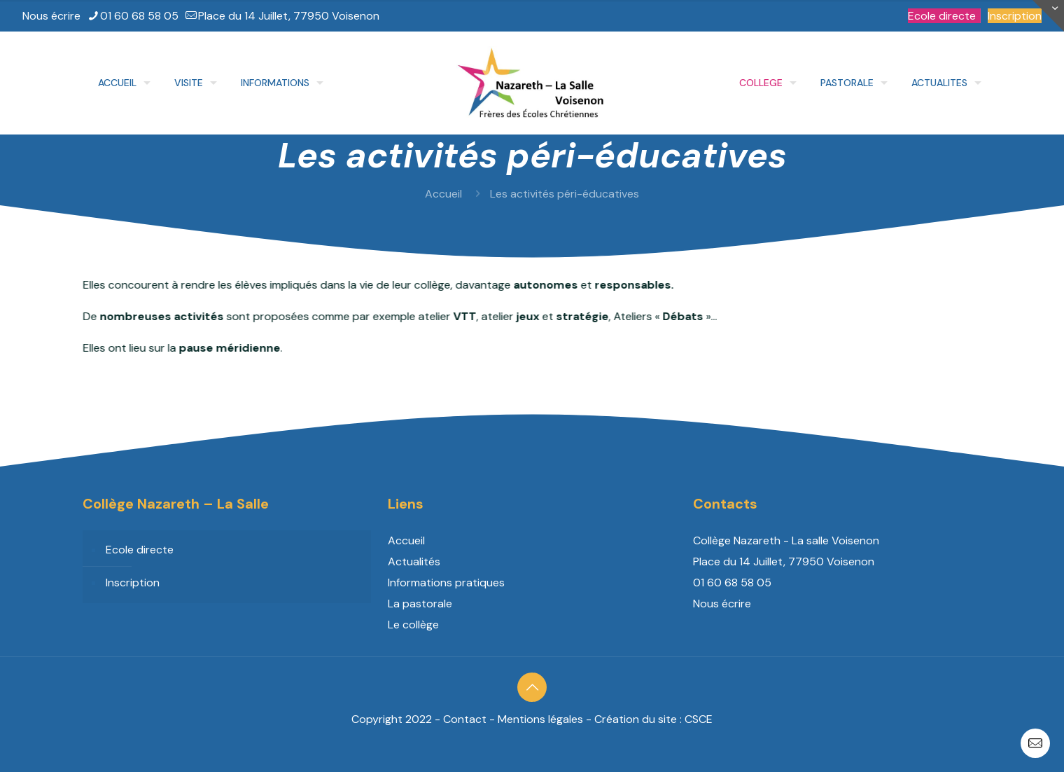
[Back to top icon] (532, 687)
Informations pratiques (446, 582)
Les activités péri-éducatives (564, 193)
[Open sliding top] (1048, 16)
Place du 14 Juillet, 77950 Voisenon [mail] (288, 15)
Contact (464, 719)
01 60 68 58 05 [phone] (139, 15)
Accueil (443, 193)
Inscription (1015, 15)
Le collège (413, 624)
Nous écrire (51, 15)
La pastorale (420, 603)
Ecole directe (942, 15)
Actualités (414, 561)
